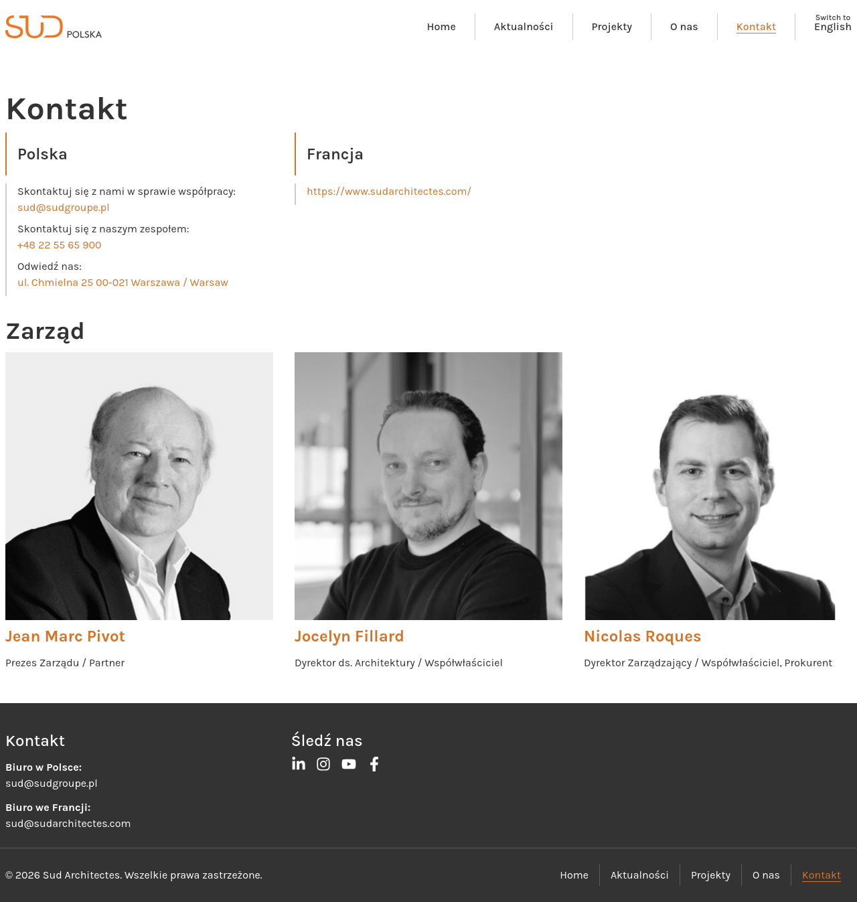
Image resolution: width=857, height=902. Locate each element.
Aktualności (524, 26)
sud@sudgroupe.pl (63, 207)
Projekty (612, 26)
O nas (684, 26)
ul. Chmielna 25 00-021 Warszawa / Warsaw (122, 282)
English (833, 26)
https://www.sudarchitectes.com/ (389, 191)
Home (441, 26)
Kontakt (756, 26)
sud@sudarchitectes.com (68, 823)
